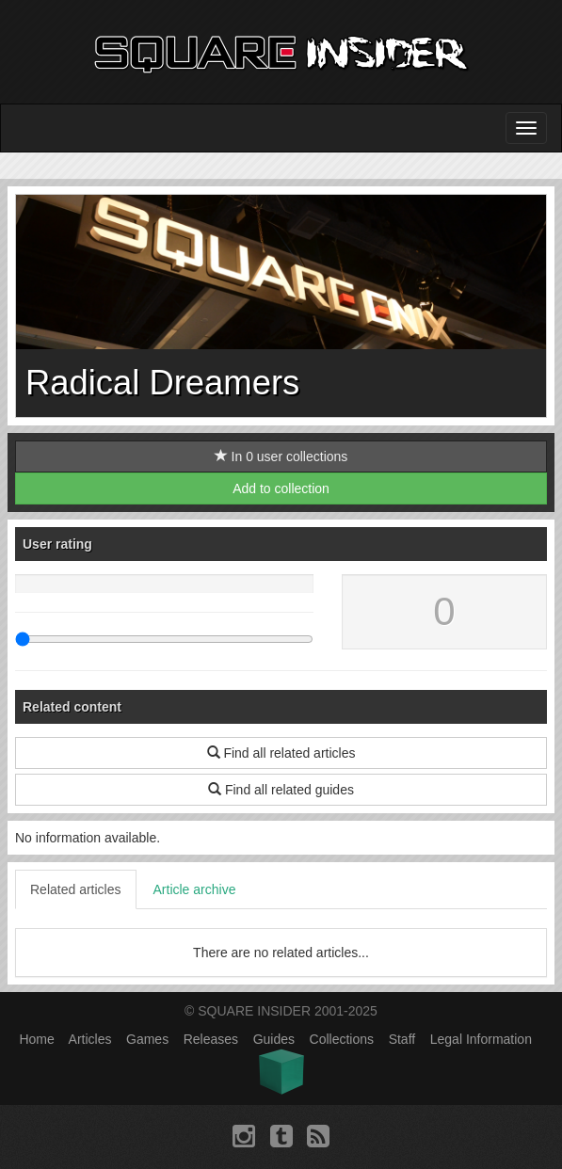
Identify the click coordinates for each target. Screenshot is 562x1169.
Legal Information (481, 1039)
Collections (342, 1039)
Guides (274, 1039)
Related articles (75, 889)
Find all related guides (281, 789)
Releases (211, 1039)
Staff (402, 1039)
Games (147, 1039)
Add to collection (281, 488)
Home (36, 1039)
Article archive (194, 889)
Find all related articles (281, 753)
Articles (90, 1039)
